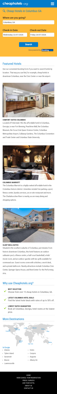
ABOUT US (28, 386)
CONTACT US (28, 388)
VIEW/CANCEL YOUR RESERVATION (29, 378)
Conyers (33, 353)
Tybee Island (9, 353)
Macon (6, 360)
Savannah (8, 357)
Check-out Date (38, 30)
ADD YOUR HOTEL (28, 383)
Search (28, 44)
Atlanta (7, 350)
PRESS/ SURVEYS (28, 380)
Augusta (33, 357)
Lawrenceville (9, 363)
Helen (32, 350)
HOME (28, 375)
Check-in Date (10, 30)
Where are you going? (14, 17)
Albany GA (33, 360)
